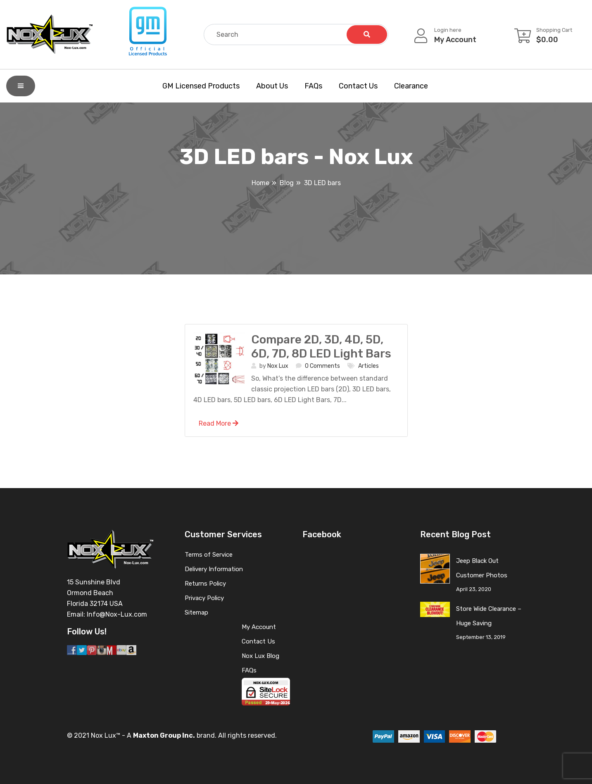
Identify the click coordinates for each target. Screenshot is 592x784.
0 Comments (322, 365)
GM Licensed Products (201, 86)
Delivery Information (214, 569)
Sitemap (196, 612)
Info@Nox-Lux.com (117, 614)
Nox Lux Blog (260, 656)
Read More (218, 423)
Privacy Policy (204, 598)
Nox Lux (277, 365)
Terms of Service (209, 554)
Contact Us (358, 86)
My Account (259, 627)
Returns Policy (205, 583)
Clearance (411, 86)
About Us (272, 86)
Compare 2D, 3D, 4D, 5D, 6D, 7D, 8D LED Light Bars (321, 346)
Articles (368, 365)
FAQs (313, 86)
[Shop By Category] (21, 86)
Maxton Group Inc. (164, 735)
